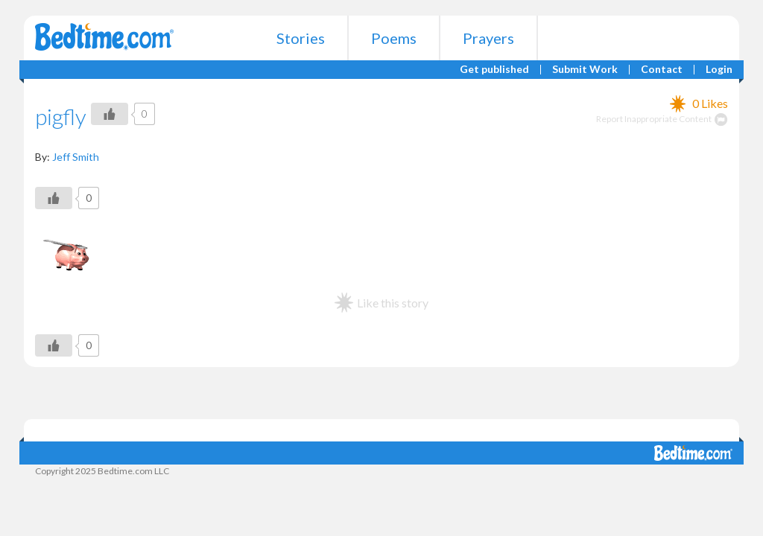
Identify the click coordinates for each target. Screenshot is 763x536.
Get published (494, 69)
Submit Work (585, 69)
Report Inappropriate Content (662, 118)
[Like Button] (109, 114)
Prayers (488, 38)
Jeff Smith (75, 156)
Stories (300, 38)
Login (719, 69)
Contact (662, 69)
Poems (394, 38)
